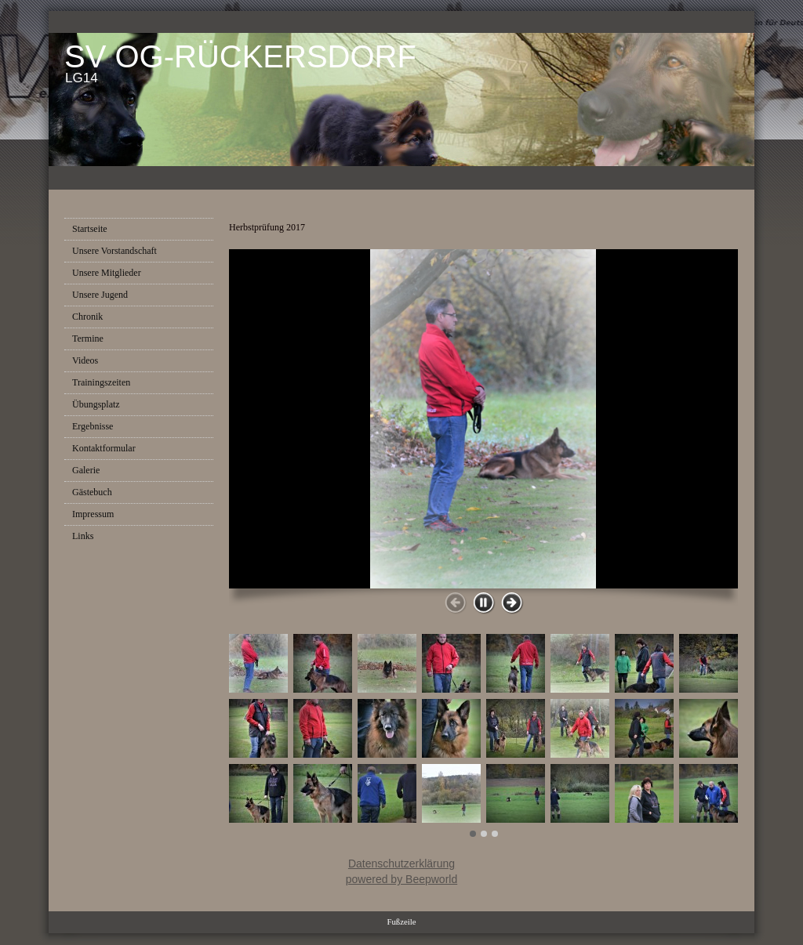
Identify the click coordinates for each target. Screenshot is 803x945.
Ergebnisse (92, 426)
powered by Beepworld (401, 879)
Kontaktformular (104, 448)
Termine (88, 338)
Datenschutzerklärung (401, 863)
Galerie (86, 470)
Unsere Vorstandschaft (114, 250)
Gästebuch (92, 492)
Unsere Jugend (100, 294)
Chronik (87, 316)
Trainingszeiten (101, 382)
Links (82, 535)
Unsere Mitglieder (106, 272)
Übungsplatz (96, 404)
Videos (85, 360)
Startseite (89, 228)
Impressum (93, 514)
